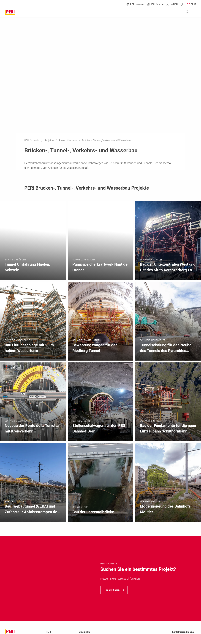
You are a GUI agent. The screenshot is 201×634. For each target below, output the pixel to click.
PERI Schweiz (32, 140)
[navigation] (114, 590)
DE (188, 4)
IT (195, 4)
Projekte (49, 140)
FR (192, 4)
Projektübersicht (68, 140)
